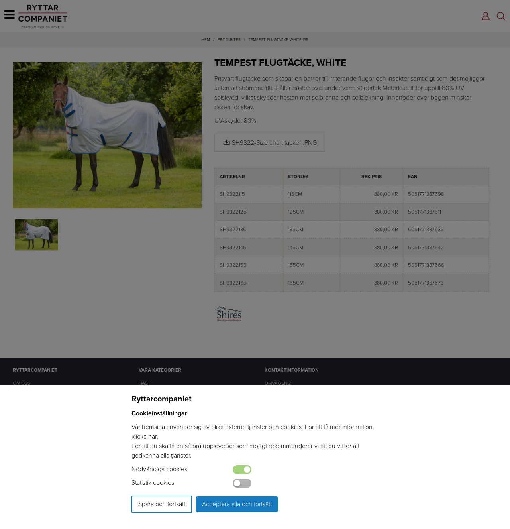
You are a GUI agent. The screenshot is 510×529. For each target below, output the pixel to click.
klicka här (144, 436)
